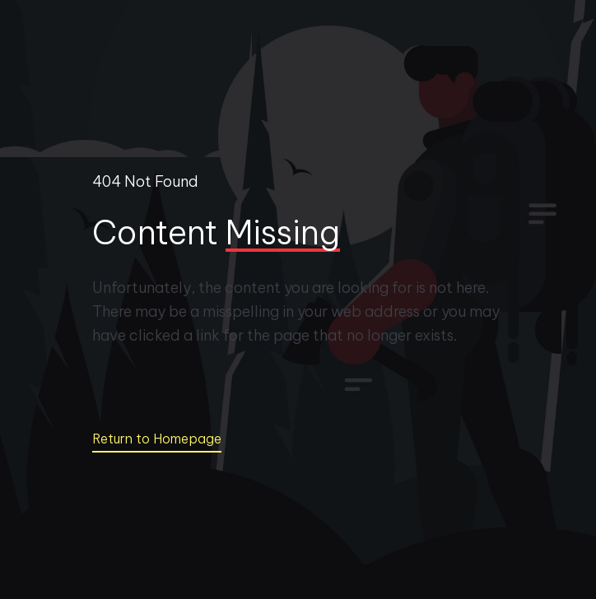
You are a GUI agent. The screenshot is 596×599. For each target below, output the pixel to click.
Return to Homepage (156, 438)
